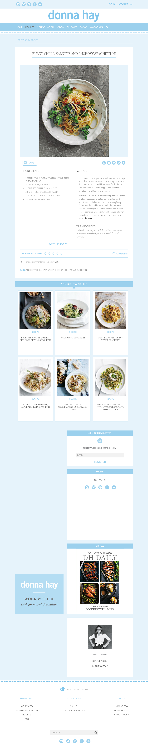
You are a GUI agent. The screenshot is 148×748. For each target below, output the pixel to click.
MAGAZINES (96, 27)
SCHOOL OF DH (45, 27)
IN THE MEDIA (99, 666)
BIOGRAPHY (99, 661)
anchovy (31, 270)
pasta (72, 270)
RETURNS (26, 714)
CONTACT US (27, 706)
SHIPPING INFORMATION (26, 710)
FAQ (27, 719)
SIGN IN (73, 706)
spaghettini (81, 270)
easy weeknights (51, 270)
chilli (39, 270)
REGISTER (100, 462)
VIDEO (60, 27)
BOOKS (83, 27)
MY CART (123, 4)
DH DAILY (72, 27)
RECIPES (29, 27)
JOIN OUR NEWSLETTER (74, 710)
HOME (19, 27)
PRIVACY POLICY (121, 714)
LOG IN (111, 4)
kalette (64, 270)
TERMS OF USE (121, 706)
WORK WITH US (121, 710)
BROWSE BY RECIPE (28, 40)
